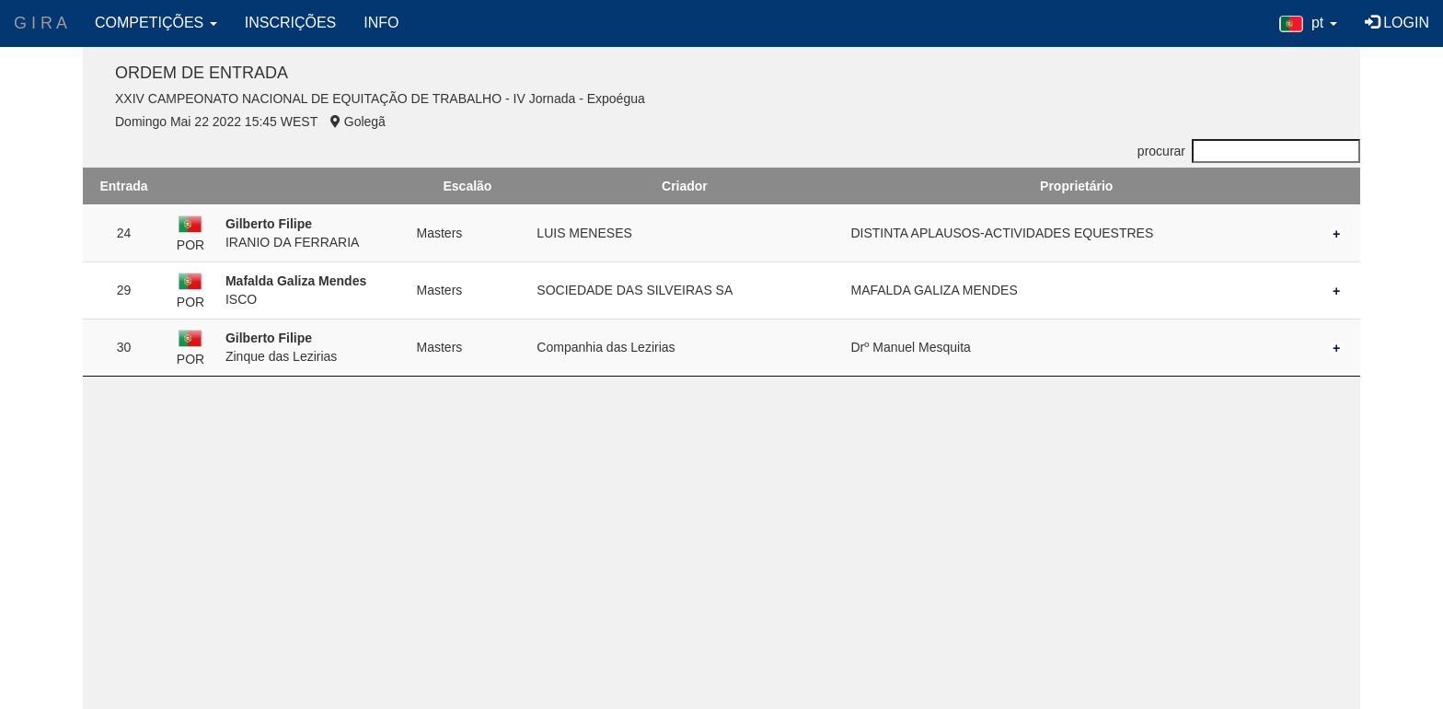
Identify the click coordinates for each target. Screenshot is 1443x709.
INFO (381, 22)
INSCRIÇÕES (291, 22)
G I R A (40, 23)
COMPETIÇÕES (156, 22)
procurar (1248, 151)
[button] (1308, 23)
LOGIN (1397, 22)
